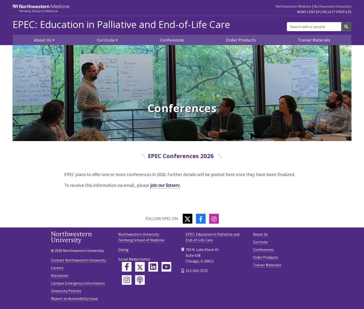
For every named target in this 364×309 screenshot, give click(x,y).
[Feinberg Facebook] (127, 267)
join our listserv (165, 185)
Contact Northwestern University (78, 260)
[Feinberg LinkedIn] (153, 267)
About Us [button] (42, 40)
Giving (123, 249)
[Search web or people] (314, 26)
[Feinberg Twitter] (140, 267)
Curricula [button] (105, 40)
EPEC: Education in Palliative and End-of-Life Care (121, 24)
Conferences (172, 40)
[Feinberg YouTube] (166, 267)
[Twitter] (187, 219)
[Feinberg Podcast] (140, 280)
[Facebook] (201, 219)
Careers (57, 267)
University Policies (66, 290)
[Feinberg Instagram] (127, 280)
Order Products (241, 40)
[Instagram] (214, 219)
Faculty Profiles (336, 12)
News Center (308, 12)
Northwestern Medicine (293, 6)
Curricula (260, 241)
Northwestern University (332, 6)
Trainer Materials (314, 40)
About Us (260, 234)
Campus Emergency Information (78, 283)
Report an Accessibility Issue (74, 298)
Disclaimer (60, 275)
